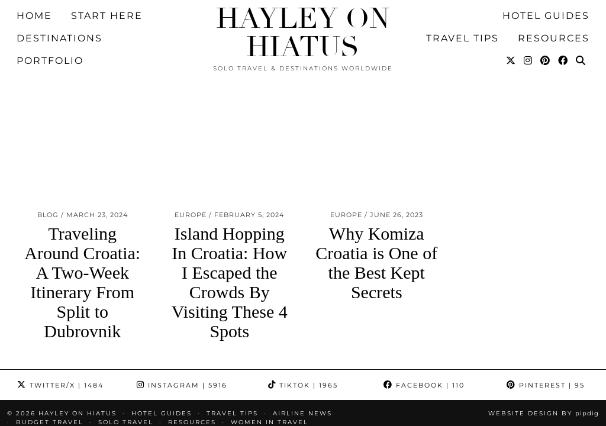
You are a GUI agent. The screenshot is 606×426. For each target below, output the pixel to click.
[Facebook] (563, 27)
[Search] (581, 27)
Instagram (182, 306)
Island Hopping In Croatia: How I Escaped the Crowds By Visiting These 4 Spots (230, 203)
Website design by (543, 334)
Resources (192, 343)
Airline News (302, 334)
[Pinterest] (545, 27)
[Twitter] (511, 27)
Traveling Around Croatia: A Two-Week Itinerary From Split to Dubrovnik (82, 203)
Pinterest (546, 306)
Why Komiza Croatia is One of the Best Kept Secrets (376, 183)
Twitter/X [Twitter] (60, 306)
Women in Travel (269, 343)
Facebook (424, 306)
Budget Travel (49, 343)
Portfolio (50, 27)
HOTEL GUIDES (161, 334)
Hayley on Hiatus (303, 33)
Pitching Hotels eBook (68, 352)
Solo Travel (125, 343)
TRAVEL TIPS (232, 334)
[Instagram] (528, 27)
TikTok (303, 306)
